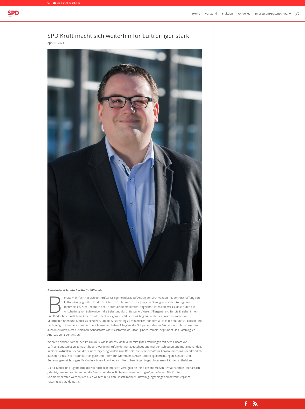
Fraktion (227, 13)
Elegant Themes (74, 404)
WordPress (111, 404)
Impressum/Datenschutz (271, 13)
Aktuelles (244, 13)
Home (196, 13)
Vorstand (211, 13)
